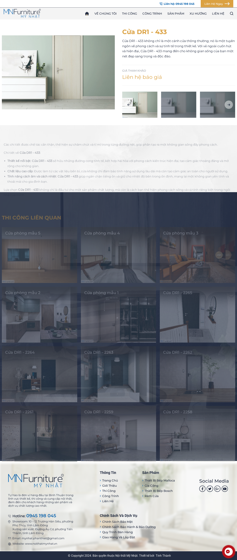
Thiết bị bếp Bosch (159, 491)
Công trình (152, 13)
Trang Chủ (110, 480)
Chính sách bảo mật (117, 522)
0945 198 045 (41, 516)
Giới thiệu (109, 485)
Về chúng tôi (105, 13)
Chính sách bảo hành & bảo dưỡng (129, 527)
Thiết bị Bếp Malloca (160, 480)
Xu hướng (198, 13)
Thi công (129, 13)
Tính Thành (163, 555)
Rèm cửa (152, 496)
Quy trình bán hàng (117, 532)
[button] (128, 105)
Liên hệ (218, 13)
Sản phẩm (175, 13)
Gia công (151, 485)
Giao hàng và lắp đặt (118, 537)
